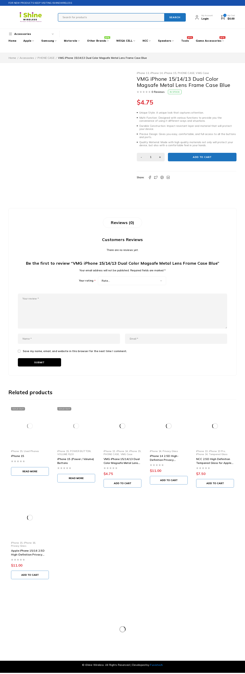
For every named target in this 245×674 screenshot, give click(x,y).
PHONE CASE (45, 57)
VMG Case (202, 73)
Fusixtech (156, 665)
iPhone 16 (29, 542)
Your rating (87, 280)
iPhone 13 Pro (217, 451)
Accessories (27, 57)
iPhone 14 (156, 73)
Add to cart (202, 157)
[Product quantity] (151, 157)
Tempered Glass (218, 454)
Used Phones (31, 451)
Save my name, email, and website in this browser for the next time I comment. (75, 351)
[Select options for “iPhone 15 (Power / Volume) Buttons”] (76, 478)
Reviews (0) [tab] (122, 222)
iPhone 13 (143, 73)
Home (12, 57)
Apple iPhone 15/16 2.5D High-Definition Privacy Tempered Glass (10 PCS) (28, 554)
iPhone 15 (170, 73)
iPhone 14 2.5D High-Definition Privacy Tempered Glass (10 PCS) (167, 459)
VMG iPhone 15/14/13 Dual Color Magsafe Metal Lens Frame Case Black (122, 462)
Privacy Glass (170, 451)
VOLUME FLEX (65, 454)
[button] (122, 483)
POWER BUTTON (80, 451)
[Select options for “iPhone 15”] (30, 471)
